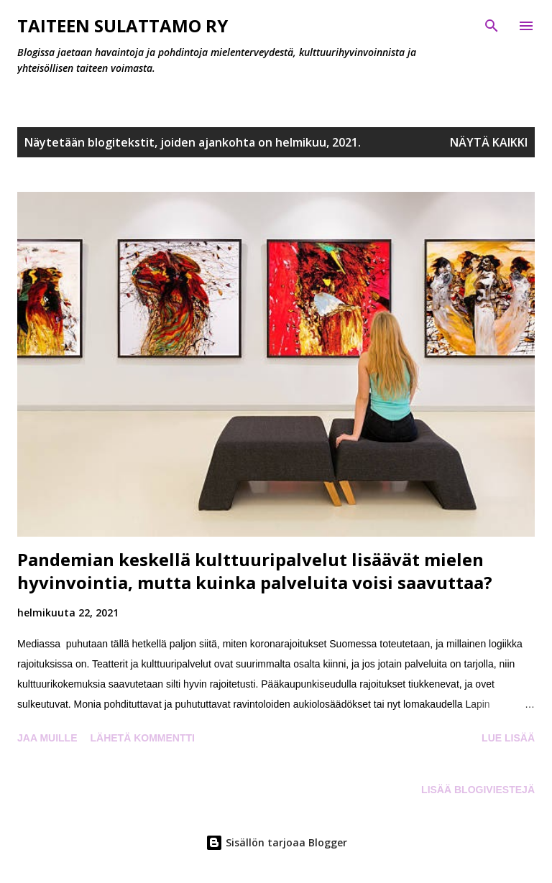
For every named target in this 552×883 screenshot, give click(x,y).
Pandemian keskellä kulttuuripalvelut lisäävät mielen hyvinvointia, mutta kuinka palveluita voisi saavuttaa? (254, 570)
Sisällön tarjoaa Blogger (276, 842)
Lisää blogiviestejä (478, 789)
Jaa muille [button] (47, 738)
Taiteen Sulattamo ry (122, 25)
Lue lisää (508, 738)
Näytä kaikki (489, 142)
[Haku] (491, 25)
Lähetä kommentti (142, 738)
